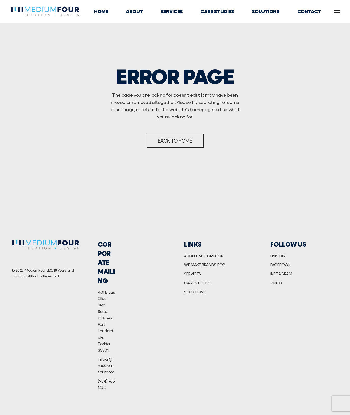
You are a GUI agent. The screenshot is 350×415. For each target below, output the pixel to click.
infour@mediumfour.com (106, 365)
